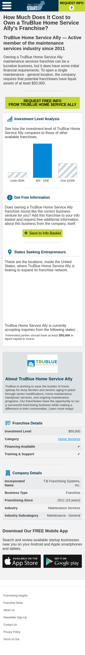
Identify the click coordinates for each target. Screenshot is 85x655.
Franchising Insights (15, 595)
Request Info (72, 5)
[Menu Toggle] (6, 5)
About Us (9, 610)
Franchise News (13, 602)
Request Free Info (42, 103)
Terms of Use (11, 639)
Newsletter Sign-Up (15, 617)
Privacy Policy (11, 632)
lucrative (10, 66)
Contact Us (10, 624)
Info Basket (45, 233)
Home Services (69, 439)
